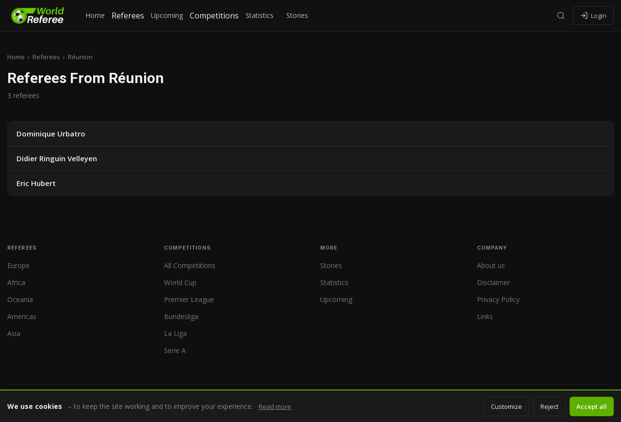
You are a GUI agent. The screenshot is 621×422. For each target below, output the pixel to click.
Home (95, 15)
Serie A (175, 350)
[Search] (561, 15)
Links (485, 316)
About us (491, 265)
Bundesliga (181, 316)
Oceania (20, 299)
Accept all (591, 406)
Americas (21, 316)
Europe (18, 265)
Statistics (259, 15)
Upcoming (167, 15)
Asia (13, 333)
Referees (128, 15)
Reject (549, 406)
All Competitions (189, 265)
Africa (16, 282)
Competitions (214, 15)
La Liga (175, 333)
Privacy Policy (498, 299)
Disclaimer (493, 282)
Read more (275, 406)
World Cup (180, 282)
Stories (297, 15)
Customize (506, 406)
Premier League (189, 299)
